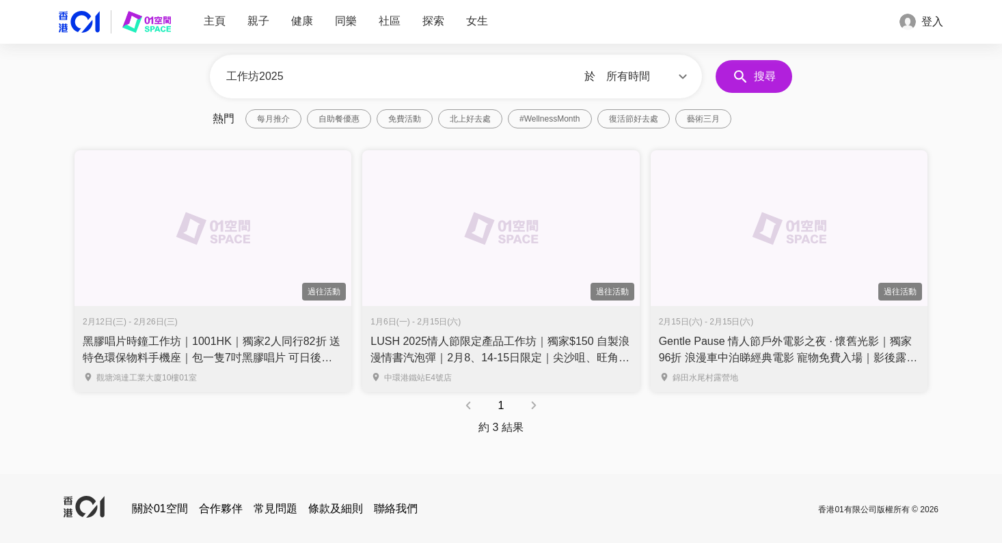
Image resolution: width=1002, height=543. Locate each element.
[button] (648, 76)
